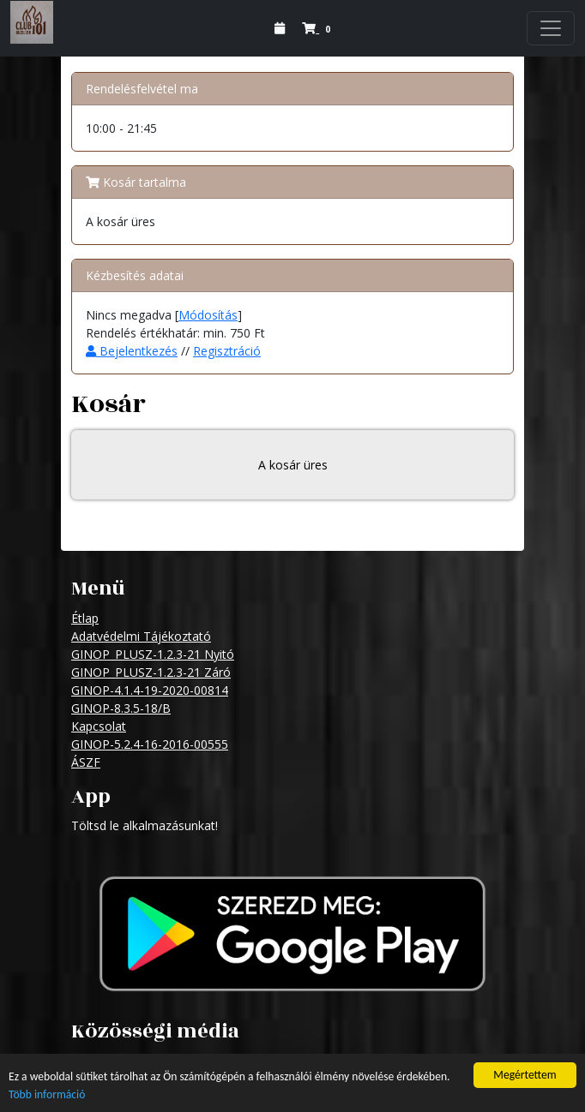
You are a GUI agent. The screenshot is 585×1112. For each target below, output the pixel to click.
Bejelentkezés (132, 351)
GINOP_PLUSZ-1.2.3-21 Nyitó (152, 654)
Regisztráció (227, 351)
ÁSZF (85, 762)
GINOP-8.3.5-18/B (121, 708)
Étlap (85, 618)
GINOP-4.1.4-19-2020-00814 (149, 690)
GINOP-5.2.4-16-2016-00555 (149, 744)
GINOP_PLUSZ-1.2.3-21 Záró (151, 672)
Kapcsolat (98, 726)
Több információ (47, 1095)
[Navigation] (551, 28)
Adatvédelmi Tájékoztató (141, 636)
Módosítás (208, 315)
